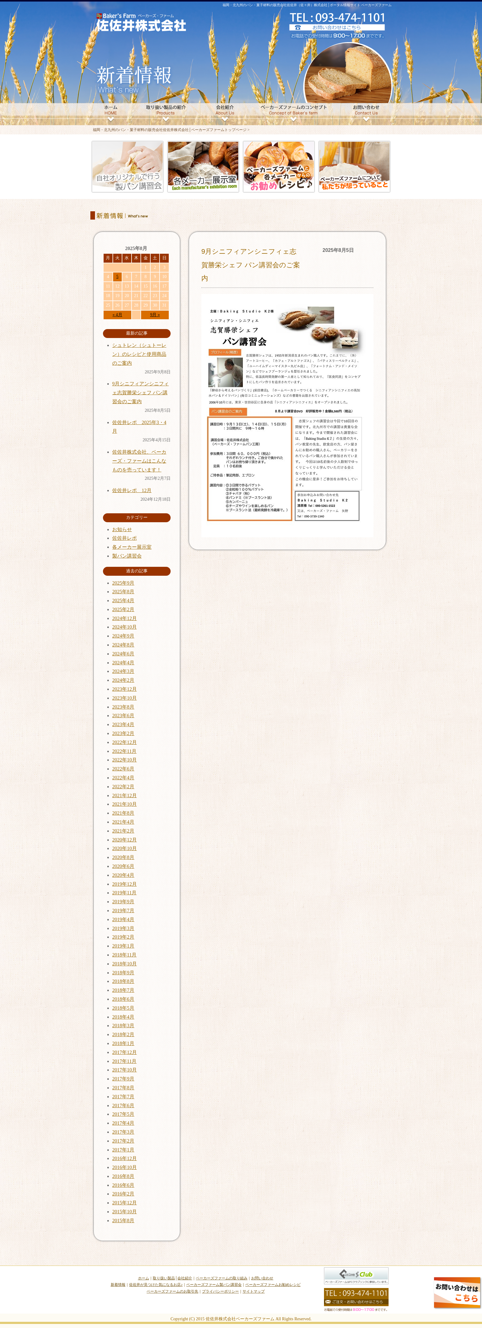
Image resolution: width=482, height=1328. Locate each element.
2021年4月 (123, 822)
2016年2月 (123, 1193)
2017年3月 (123, 1132)
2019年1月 (123, 945)
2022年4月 (123, 777)
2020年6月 (123, 866)
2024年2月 (123, 680)
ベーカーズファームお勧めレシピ (273, 1284)
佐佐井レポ (124, 538)
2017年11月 (124, 1061)
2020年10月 (124, 848)
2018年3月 (123, 1025)
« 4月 (117, 314)
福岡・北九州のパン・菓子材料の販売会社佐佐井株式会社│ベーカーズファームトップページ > (171, 130)
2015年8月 (123, 1220)
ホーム (143, 1278)
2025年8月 (123, 591)
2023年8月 (123, 707)
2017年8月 (123, 1087)
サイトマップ (254, 1291)
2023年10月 (124, 698)
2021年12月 (124, 795)
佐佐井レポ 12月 (132, 490)
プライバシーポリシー (220, 1291)
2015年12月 (124, 1202)
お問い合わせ (262, 1278)
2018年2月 (123, 1034)
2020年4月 (123, 875)
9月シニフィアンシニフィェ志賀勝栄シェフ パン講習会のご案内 (250, 265)
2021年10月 (124, 804)
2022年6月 (123, 768)
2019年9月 (123, 901)
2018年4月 (123, 1017)
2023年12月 (124, 689)
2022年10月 (124, 759)
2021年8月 (123, 813)
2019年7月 (123, 910)
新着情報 (118, 1284)
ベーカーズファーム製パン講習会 (214, 1284)
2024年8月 (123, 644)
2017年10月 (124, 1069)
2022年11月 (124, 751)
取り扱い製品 (164, 1278)
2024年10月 (124, 627)
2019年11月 (124, 892)
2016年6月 (123, 1185)
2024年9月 (123, 635)
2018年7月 (123, 990)
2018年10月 (124, 963)
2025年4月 (123, 600)
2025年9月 (123, 583)
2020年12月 (124, 839)
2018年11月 (124, 954)
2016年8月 (123, 1176)
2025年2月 (123, 609)
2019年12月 (124, 884)
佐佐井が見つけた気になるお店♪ (156, 1284)
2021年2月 (123, 830)
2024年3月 (123, 671)
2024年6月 (123, 653)
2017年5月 (123, 1114)
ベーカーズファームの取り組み (221, 1278)
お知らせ (122, 529)
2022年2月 (123, 786)
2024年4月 (123, 662)
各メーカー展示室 (132, 547)
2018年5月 (123, 1008)
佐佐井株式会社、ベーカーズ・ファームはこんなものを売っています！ (139, 460)
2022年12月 (124, 742)
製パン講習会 (127, 556)
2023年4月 (123, 724)
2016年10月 (124, 1167)
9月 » (155, 314)
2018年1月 (123, 1043)
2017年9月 (123, 1078)
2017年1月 (123, 1149)
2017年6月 (123, 1105)
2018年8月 (123, 981)
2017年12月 (124, 1052)
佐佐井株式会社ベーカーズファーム (240, 1319)
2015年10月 (124, 1211)
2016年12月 (124, 1158)
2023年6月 (123, 715)
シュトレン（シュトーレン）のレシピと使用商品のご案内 (139, 354)
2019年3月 (123, 928)
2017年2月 (123, 1140)
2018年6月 (123, 999)
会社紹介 (184, 1278)
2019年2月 (123, 937)
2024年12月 (124, 618)
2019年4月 (123, 919)
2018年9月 (123, 972)
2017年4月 (123, 1123)
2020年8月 (123, 857)
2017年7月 (123, 1096)
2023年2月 (123, 733)
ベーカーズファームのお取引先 (172, 1291)
